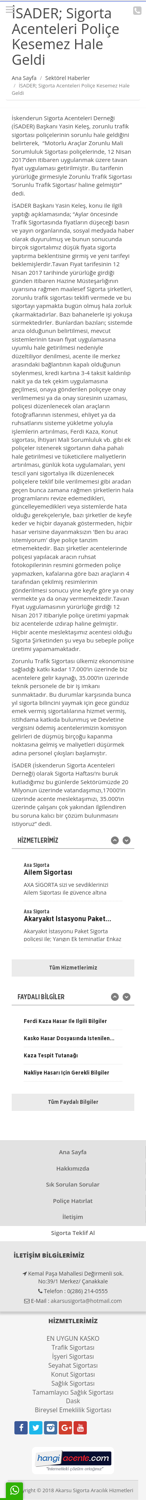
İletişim (72, 1217)
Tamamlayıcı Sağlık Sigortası (73, 1392)
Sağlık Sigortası (73, 1383)
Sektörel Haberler (67, 78)
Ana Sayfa (24, 78)
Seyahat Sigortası (73, 1365)
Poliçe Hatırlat (73, 1201)
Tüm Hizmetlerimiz (73, 968)
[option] (73, 881)
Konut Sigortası (73, 1374)
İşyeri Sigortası (73, 1356)
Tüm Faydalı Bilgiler (73, 1102)
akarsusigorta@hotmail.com (86, 1300)
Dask (73, 1401)
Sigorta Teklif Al (73, 1233)
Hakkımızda (72, 1168)
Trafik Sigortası (72, 1347)
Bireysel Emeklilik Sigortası (73, 1410)
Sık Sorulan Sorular (72, 1184)
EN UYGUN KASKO (72, 1338)
